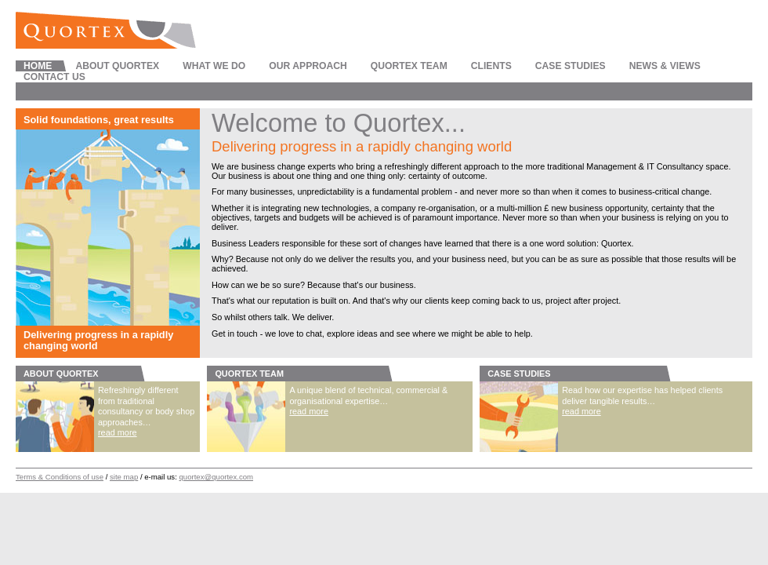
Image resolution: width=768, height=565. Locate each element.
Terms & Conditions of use (59, 476)
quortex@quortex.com (216, 476)
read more (117, 432)
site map (124, 476)
